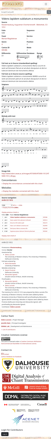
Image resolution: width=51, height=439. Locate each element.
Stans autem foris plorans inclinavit (20, 220)
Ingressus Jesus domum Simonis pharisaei (22, 231)
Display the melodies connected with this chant (21, 191)
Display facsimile (10, 207)
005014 (45, 220)
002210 (45, 223)
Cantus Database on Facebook (11, 357)
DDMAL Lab (5, 326)
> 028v (20, 205)
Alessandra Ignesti (11, 274)
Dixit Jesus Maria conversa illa (18, 228)
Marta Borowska (10, 263)
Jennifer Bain (6, 323)
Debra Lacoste (10, 255)
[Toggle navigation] (46, 4)
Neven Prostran (10, 270)
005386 (4, 50)
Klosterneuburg (15, 247)
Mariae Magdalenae (9, 38)
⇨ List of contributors (8, 330)
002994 (45, 225)
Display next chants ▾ (9, 236)
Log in (5, 434)
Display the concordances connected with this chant (22, 183)
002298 (45, 228)
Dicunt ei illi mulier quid (17, 223)
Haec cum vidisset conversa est (19, 225)
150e (18, 60)
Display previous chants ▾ (10, 212)
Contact (5, 354)
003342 (45, 231)
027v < (15, 205)
